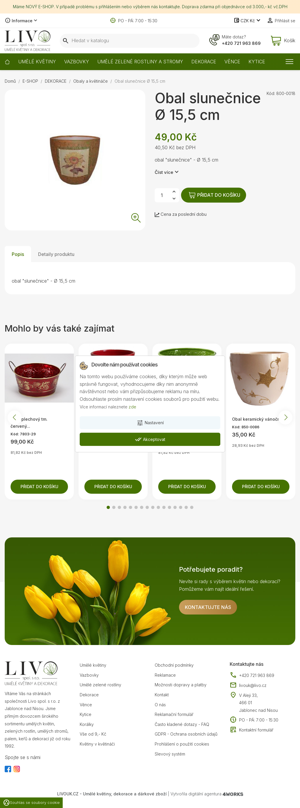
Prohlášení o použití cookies (182, 743)
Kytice (85, 714)
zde (132, 406)
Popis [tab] (18, 254)
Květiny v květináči (97, 743)
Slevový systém (170, 753)
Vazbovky (89, 675)
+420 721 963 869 (241, 43)
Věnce (86, 704)
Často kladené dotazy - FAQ (182, 724)
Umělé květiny (93, 665)
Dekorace (89, 694)
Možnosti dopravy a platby (181, 684)
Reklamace (165, 675)
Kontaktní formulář (251, 730)
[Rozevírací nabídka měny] (247, 20)
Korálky (87, 724)
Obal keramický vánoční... (258, 419)
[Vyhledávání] (130, 41)
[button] (108, 507)
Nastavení (150, 423)
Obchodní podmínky (174, 665)
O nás (160, 704)
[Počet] (162, 195)
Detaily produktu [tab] (56, 254)
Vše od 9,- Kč (93, 733)
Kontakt (162, 694)
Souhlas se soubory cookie (31, 803)
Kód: (271, 93)
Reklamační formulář (174, 714)
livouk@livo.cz (248, 685)
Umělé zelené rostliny (100, 684)
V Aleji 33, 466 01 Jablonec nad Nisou (258, 703)
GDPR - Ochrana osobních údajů (186, 733)
